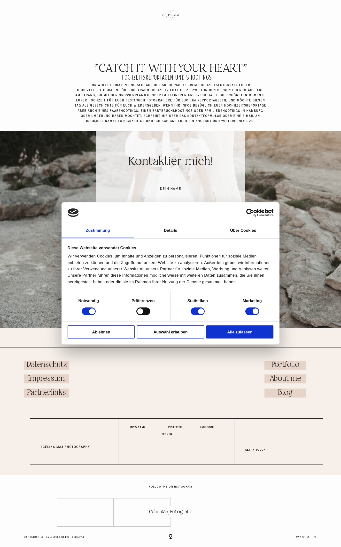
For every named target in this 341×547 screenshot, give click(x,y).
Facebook (207, 427)
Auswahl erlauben (170, 332)
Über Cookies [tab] (243, 230)
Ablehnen (101, 332)
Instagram (137, 427)
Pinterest (175, 427)
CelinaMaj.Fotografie (170, 511)
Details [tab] (170, 230)
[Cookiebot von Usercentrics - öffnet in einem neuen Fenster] (252, 213)
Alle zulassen (240, 332)
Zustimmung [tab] (98, 230)
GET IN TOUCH (255, 449)
